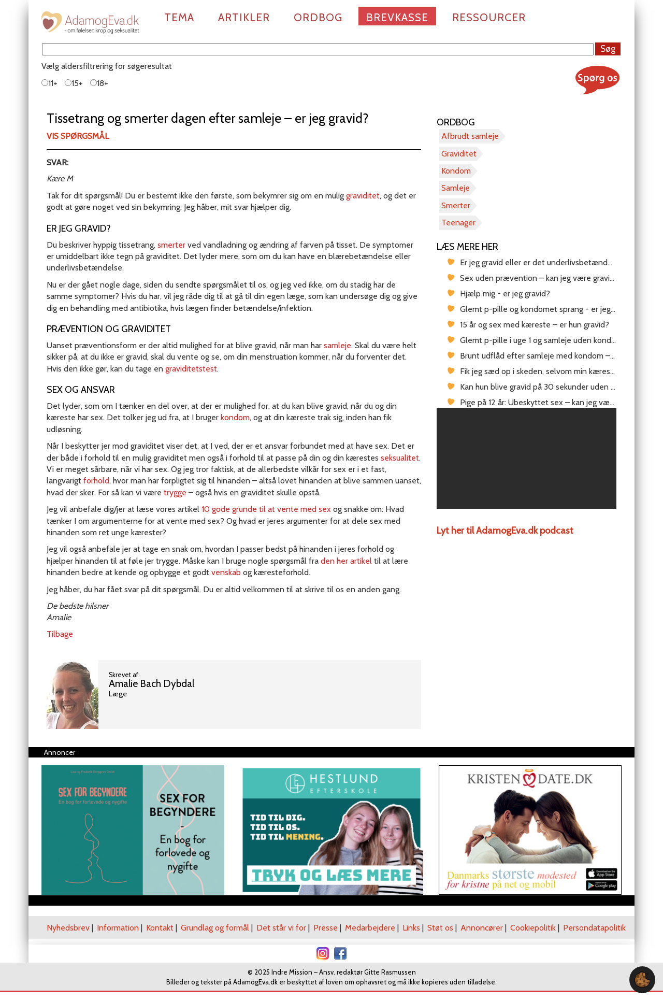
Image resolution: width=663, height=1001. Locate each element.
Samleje (455, 188)
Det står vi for (281, 928)
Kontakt (160, 928)
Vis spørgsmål (78, 136)
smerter (171, 245)
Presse (325, 928)
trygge (175, 492)
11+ (49, 83)
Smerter (455, 205)
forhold (96, 480)
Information (118, 928)
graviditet (363, 196)
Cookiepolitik (533, 928)
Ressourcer (489, 17)
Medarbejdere (370, 928)
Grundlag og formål (215, 928)
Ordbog (318, 17)
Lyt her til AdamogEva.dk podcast (505, 530)
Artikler (244, 17)
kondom (235, 417)
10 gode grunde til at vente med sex (266, 509)
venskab (226, 572)
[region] (526, 458)
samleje (337, 345)
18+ (99, 83)
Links (411, 928)
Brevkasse (397, 17)
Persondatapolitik (594, 928)
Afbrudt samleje (470, 136)
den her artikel (346, 561)
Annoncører (481, 928)
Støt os (440, 928)
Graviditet (459, 154)
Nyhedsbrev (68, 928)
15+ (74, 83)
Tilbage (60, 634)
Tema (179, 17)
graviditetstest (191, 369)
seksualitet (400, 458)
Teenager (458, 222)
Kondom (456, 171)
